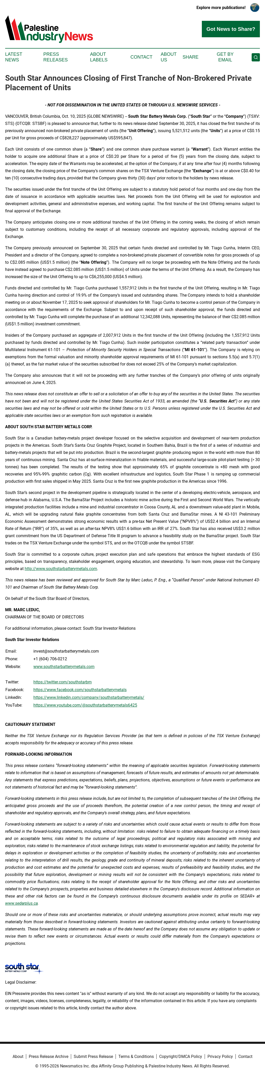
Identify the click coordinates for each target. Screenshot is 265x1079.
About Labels (99, 57)
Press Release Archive (48, 1056)
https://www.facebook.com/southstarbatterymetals (80, 689)
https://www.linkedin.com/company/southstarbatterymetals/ (88, 697)
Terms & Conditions (136, 1056)
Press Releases (55, 57)
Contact (141, 57)
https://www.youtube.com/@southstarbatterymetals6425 (85, 705)
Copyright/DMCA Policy (180, 1056)
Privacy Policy (220, 1056)
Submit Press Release (93, 1056)
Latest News (13, 57)
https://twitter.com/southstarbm (62, 682)
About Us (169, 57)
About (18, 1056)
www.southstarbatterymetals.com (63, 666)
